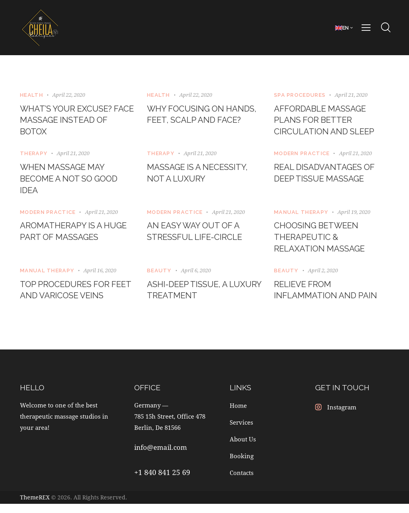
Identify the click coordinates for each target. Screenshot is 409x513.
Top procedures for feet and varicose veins (76, 298)
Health (31, 95)
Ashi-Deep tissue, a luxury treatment (192, 298)
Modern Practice (302, 156)
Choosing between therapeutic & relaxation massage (323, 243)
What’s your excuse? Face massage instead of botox (72, 121)
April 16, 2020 (99, 278)
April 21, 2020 (351, 94)
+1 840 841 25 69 (162, 482)
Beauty (159, 278)
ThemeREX (35, 507)
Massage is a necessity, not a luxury (201, 176)
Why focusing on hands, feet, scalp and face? (201, 121)
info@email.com (160, 457)
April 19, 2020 (354, 217)
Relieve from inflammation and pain (329, 298)
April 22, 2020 (68, 94)
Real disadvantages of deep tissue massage (328, 176)
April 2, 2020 (323, 278)
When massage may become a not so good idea (73, 182)
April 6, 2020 (196, 278)
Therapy (34, 156)
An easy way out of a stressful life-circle (198, 237)
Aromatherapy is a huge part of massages (76, 237)
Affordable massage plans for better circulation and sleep (328, 121)
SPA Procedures (300, 95)
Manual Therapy (301, 217)
